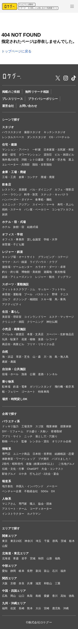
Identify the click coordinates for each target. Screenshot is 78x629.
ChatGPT (33, 468)
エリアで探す (11, 528)
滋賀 (38, 583)
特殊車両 (43, 391)
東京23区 (16, 540)
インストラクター (13, 513)
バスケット (42, 294)
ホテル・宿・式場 (14, 222)
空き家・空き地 (56, 159)
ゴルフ (6, 299)
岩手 (24, 558)
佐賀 (13, 608)
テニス (64, 294)
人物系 (6, 498)
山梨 (5, 545)
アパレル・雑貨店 (13, 334)
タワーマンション (30, 154)
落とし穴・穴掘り (46, 436)
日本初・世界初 (42, 453)
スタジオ (8, 127)
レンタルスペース (13, 137)
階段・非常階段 (42, 164)
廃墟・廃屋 (47, 177)
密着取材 (56, 431)
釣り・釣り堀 (10, 271)
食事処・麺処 (43, 199)
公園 (32, 374)
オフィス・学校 (12, 234)
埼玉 (38, 540)
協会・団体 (45, 503)
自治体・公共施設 (14, 369)
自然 (5, 351)
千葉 (47, 540)
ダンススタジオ (36, 137)
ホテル (6, 227)
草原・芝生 (23, 356)
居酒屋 (23, 189)
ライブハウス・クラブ (43, 261)
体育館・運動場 (11, 294)
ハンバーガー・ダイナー (17, 199)
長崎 (21, 608)
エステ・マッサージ (61, 316)
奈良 (21, 583)
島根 (38, 595)
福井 (63, 570)
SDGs (44, 491)
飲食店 (6, 184)
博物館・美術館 (31, 271)
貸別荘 (48, 154)
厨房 (5, 214)
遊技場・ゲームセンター (17, 266)
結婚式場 (32, 227)
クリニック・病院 (13, 321)
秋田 (41, 558)
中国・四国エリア (14, 590)
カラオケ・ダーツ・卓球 (50, 266)
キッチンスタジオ (55, 132)
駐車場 (6, 386)
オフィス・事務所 (13, 239)
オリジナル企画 (61, 441)
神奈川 (29, 540)
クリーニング (35, 321)
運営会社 (8, 106)
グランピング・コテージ (53, 256)
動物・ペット (10, 441)
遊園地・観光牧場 (55, 271)
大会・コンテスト (52, 468)
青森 (16, 558)
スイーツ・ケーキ (43, 204)
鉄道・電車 (20, 386)
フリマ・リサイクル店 (41, 344)
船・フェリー (10, 391)
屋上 (71, 159)
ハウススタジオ (11, 132)
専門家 (23, 503)
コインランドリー (35, 316)
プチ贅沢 (43, 458)
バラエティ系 (11, 421)
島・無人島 (61, 356)
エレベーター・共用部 (16, 164)
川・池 (48, 356)
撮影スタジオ (32, 132)
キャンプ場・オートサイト (18, 256)
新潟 (38, 570)
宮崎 (47, 608)
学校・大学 (50, 239)
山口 (21, 595)
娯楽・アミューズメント (17, 276)
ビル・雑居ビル (64, 154)
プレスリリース (12, 98)
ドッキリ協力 (10, 426)
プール (28, 294)
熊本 (30, 608)
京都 (13, 583)
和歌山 (48, 583)
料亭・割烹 (31, 194)
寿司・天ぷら (65, 204)
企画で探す (9, 413)
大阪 (5, 583)
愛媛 (47, 595)
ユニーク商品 (21, 453)
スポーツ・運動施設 (15, 284)
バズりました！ (61, 458)
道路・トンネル (47, 374)
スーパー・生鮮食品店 (60, 334)
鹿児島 (56, 608)
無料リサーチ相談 (37, 91)
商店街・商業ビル (13, 344)
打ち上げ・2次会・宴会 (44, 473)
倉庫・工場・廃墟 (14, 172)
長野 (30, 570)
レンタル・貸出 (39, 441)
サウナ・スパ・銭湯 (14, 261)
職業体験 (51, 426)
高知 (63, 595)
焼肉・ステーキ (11, 209)
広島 (5, 595)
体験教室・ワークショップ (18, 458)
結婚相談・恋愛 (64, 453)
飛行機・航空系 (64, 386)
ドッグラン (64, 276)
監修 (24, 441)
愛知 (5, 570)
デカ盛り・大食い (37, 431)
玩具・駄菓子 (10, 339)
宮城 (33, 558)
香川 (55, 595)
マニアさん (9, 503)
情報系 (6, 448)
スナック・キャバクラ (54, 194)
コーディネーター (41, 508)
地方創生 (7, 486)
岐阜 (21, 570)
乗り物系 (8, 381)
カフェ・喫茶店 (64, 189)
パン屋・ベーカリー (36, 209)
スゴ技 (39, 426)
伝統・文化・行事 (13, 468)
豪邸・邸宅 (9, 154)
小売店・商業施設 (14, 329)
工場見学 (26, 426)
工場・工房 (9, 177)
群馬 (55, 540)
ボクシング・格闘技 (25, 299)
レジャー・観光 (44, 276)
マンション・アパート (16, 149)
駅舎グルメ (9, 473)
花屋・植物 (28, 339)
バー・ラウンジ (11, 194)
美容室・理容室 (11, 316)
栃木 (72, 540)
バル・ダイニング (41, 189)
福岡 (5, 608)
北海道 (6, 558)
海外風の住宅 (10, 159)
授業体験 (65, 426)
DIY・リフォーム (12, 431)
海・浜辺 (7, 356)
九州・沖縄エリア (14, 603)
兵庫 (30, 583)
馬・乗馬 (60, 299)
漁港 (24, 374)
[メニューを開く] (72, 6)
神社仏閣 (51, 321)
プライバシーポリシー (43, 98)
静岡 (13, 570)
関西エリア (9, 578)
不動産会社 (31, 491)
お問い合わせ (28, 106)
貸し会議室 (34, 239)
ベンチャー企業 (11, 491)
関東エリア (9, 536)
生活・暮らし (11, 311)
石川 (55, 570)
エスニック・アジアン (16, 204)
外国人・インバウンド (30, 486)
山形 (49, 558)
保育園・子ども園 (13, 244)
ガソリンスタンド (41, 386)
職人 (32, 503)
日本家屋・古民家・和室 (59, 149)
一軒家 (36, 149)
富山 (47, 570)
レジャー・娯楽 (12, 251)
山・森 (37, 356)
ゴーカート (28, 391)
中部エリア (9, 565)
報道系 (6, 481)
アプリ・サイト (11, 436)
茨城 (63, 540)
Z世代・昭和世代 (12, 463)
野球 (55, 294)
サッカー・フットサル (52, 289)
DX (53, 491)
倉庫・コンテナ (28, 177)
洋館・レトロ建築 (32, 159)
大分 (38, 608)
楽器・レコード (47, 339)
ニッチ (28, 436)
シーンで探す (11, 119)
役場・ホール (10, 374)
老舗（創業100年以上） (41, 463)
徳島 (71, 595)
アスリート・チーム (14, 508)
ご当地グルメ (66, 463)
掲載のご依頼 (11, 91)
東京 (5, 540)
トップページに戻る (16, 51)
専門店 (6, 453)
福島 (58, 558)
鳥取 (30, 595)
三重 (58, 583)
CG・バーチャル (59, 137)
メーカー (51, 486)
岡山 (13, 595)
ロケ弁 (23, 473)
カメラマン (34, 513)
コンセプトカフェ (63, 209)
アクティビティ (11, 304)
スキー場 (46, 299)
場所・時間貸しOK (14, 399)
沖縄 (66, 608)
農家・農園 (9, 361)
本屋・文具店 (35, 334)
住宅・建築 (9, 144)
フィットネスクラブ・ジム (18, 289)
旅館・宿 (18, 227)
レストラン (9, 189)
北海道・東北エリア (15, 553)
